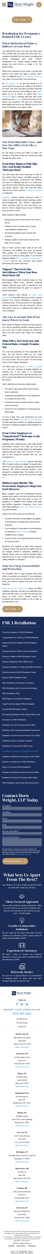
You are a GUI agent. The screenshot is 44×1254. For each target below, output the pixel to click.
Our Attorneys (22, 1019)
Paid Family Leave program (31, 420)
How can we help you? (11, 837)
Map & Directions (22, 1047)
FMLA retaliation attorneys (31, 76)
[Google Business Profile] (27, 1004)
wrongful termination (34, 190)
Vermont (18, 99)
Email (4, 825)
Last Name (6, 812)
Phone (4, 818)
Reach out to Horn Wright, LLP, (15, 588)
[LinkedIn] (22, 1004)
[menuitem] (22, 632)
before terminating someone (30, 507)
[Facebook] (17, 1004)
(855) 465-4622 (21, 1013)
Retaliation (6, 197)
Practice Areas (22, 1023)
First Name (6, 806)
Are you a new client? (10, 831)
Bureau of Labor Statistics (16, 461)
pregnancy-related (22, 532)
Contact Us (22, 1027)
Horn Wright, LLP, (12, 83)
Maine (39, 91)
